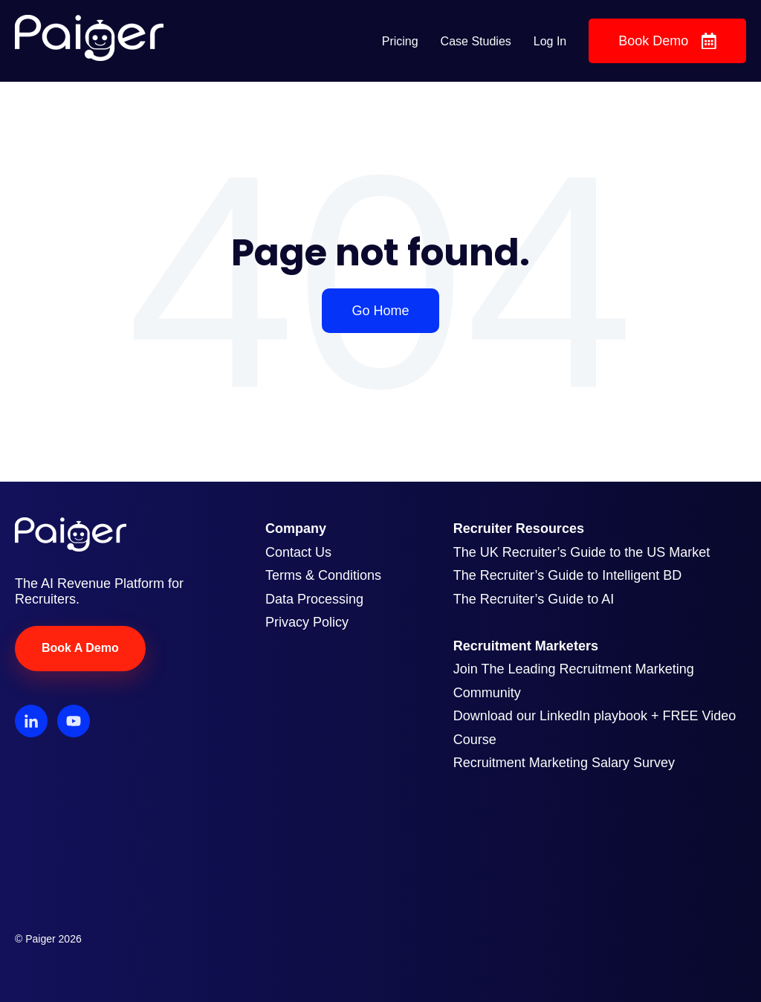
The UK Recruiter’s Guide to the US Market (581, 552)
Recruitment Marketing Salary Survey (564, 762)
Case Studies (476, 41)
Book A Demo (80, 647)
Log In (550, 41)
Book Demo (667, 41)
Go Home (380, 310)
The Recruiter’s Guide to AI (533, 599)
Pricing (400, 41)
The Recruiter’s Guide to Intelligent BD (567, 575)
